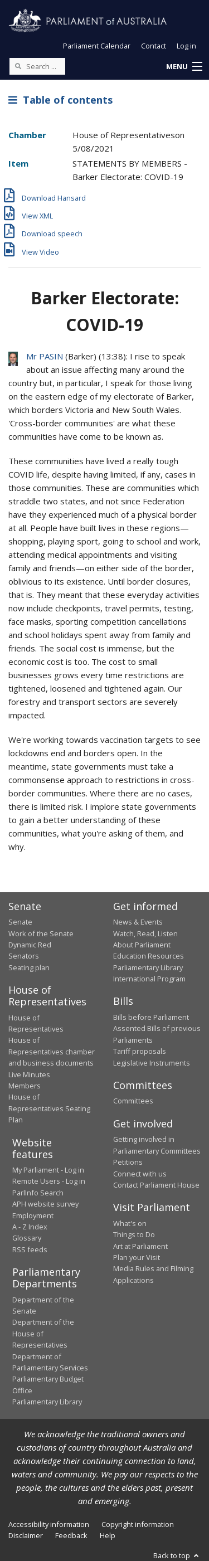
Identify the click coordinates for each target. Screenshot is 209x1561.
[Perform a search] (17, 65)
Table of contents (60, 99)
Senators (23, 956)
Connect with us (140, 1174)
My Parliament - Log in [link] (48, 1170)
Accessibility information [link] (48, 1524)
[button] (184, 66)
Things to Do (134, 1234)
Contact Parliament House (156, 1185)
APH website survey (45, 1204)
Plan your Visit (136, 1257)
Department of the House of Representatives (43, 1333)
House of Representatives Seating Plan (49, 1108)
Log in (186, 46)
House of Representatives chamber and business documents (51, 1051)
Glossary (26, 1238)
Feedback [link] (71, 1535)
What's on (130, 1223)
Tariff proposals (139, 1051)
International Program (149, 979)
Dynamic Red (29, 945)
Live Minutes (29, 1074)
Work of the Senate (41, 933)
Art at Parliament (140, 1246)
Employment (33, 1215)
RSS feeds (29, 1249)
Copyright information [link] (137, 1524)
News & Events (138, 922)
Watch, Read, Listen (145, 933)
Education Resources (148, 956)
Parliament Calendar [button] (96, 46)
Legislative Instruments (151, 1063)
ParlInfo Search (38, 1193)
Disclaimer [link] (25, 1535)
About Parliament (142, 945)
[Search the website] (37, 66)
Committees (133, 1101)
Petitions (128, 1162)
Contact (153, 46)
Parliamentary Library (148, 967)
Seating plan (29, 967)
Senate (20, 922)
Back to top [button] (177, 1555)
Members (24, 1086)
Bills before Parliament (151, 1017)
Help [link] (107, 1535)
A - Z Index (29, 1227)
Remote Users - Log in (48, 1181)
